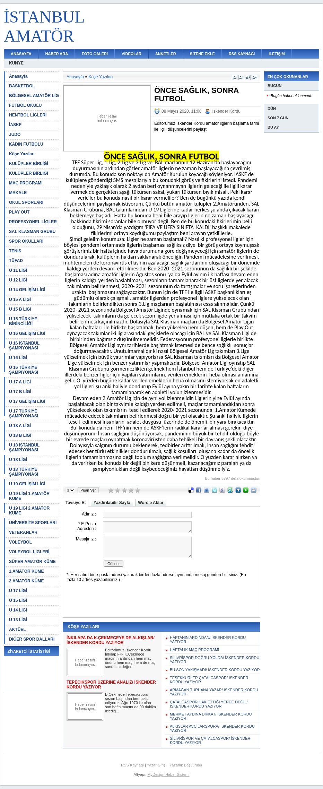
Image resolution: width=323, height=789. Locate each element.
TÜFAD (16, 260)
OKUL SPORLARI (26, 202)
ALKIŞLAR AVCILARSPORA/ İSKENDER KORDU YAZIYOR (212, 728)
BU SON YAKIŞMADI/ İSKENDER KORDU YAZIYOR (215, 670)
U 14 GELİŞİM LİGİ (27, 289)
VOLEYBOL (20, 542)
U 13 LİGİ (18, 619)
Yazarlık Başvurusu (185, 765)
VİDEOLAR (131, 54)
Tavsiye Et (76, 502)
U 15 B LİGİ (20, 309)
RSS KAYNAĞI (242, 54)
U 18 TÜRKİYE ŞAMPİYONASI (23, 472)
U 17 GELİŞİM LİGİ (27, 401)
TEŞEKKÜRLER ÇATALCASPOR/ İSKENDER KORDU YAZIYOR (209, 680)
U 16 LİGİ (18, 357)
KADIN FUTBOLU (26, 144)
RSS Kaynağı (132, 765)
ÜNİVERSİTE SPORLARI (32, 522)
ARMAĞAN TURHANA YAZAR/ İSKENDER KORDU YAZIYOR (214, 692)
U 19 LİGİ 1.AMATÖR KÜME (29, 496)
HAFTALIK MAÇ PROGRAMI (194, 650)
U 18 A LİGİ (20, 425)
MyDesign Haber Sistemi (168, 774)
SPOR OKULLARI (26, 241)
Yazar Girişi (156, 765)
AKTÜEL (17, 629)
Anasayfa (18, 76)
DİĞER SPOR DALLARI (31, 639)
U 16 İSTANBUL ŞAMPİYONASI (24, 345)
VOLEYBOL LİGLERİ (29, 551)
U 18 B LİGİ (20, 435)
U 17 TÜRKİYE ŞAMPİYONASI (23, 413)
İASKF (15, 124)
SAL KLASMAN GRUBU (32, 231)
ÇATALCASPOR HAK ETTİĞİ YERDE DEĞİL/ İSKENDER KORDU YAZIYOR (208, 704)
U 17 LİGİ (18, 590)
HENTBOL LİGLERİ (27, 115)
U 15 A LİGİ (20, 299)
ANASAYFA (21, 54)
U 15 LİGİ (18, 600)
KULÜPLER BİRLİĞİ (28, 163)
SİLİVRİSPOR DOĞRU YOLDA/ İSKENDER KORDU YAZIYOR (214, 660)
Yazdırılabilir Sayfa (112, 502)
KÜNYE (16, 63)
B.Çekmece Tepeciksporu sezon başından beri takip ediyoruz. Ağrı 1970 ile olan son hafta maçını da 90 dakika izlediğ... (130, 702)
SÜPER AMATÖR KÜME (32, 561)
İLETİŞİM (277, 54)
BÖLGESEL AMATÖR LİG (34, 95)
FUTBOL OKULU (25, 105)
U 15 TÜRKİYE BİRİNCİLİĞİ (23, 321)
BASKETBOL (22, 86)
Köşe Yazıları (22, 153)
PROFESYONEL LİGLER (33, 221)
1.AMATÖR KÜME (26, 571)
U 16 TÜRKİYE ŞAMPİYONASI (23, 370)
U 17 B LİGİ (20, 391)
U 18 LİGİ (18, 459)
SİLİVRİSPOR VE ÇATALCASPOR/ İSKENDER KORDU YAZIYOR (210, 740)
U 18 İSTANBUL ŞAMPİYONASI (24, 447)
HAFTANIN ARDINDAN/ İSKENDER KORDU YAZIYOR (208, 639)
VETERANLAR (23, 532)
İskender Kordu (226, 111)
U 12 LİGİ (18, 280)
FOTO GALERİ (95, 54)
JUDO (14, 134)
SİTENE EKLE (202, 54)
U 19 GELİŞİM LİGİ (27, 484)
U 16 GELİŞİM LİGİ (27, 333)
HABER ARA (56, 54)
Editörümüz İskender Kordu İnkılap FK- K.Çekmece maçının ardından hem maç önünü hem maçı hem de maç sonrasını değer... (130, 658)
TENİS (15, 251)
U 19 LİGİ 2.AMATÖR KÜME (29, 510)
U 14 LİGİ (18, 610)
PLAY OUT (19, 212)
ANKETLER (165, 54)
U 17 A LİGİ (20, 382)
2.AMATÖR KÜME (26, 581)
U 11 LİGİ (18, 270)
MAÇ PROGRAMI (26, 183)
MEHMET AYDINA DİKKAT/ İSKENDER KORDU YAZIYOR (211, 716)
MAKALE (18, 192)
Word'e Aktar (151, 502)
